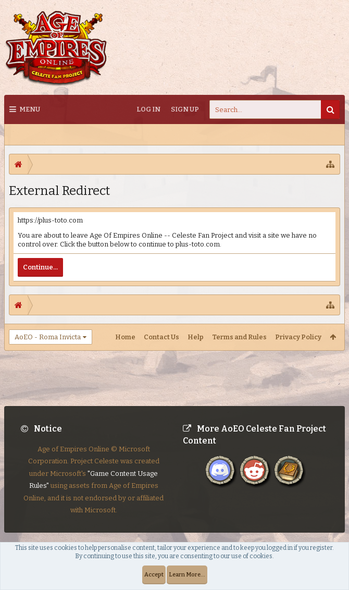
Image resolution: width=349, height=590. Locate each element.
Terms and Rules (239, 337)
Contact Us (161, 337)
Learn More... (187, 574)
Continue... (40, 267)
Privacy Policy (298, 337)
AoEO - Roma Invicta (48, 337)
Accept (154, 574)
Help (196, 337)
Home (125, 337)
